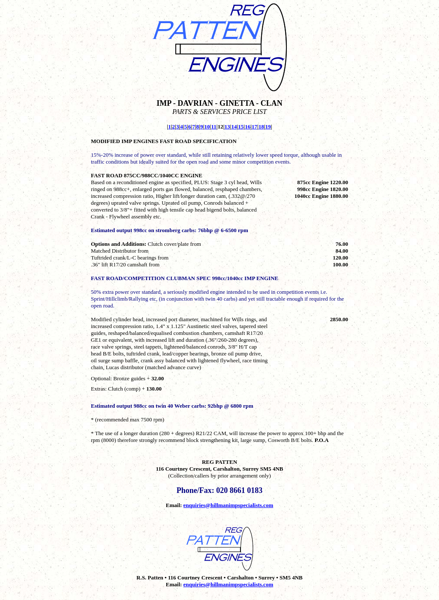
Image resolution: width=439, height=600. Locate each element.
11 (213, 126)
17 (254, 126)
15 (241, 126)
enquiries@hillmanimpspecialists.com (228, 505)
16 (247, 126)
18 (261, 126)
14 (234, 126)
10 (207, 126)
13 (227, 126)
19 (268, 126)
